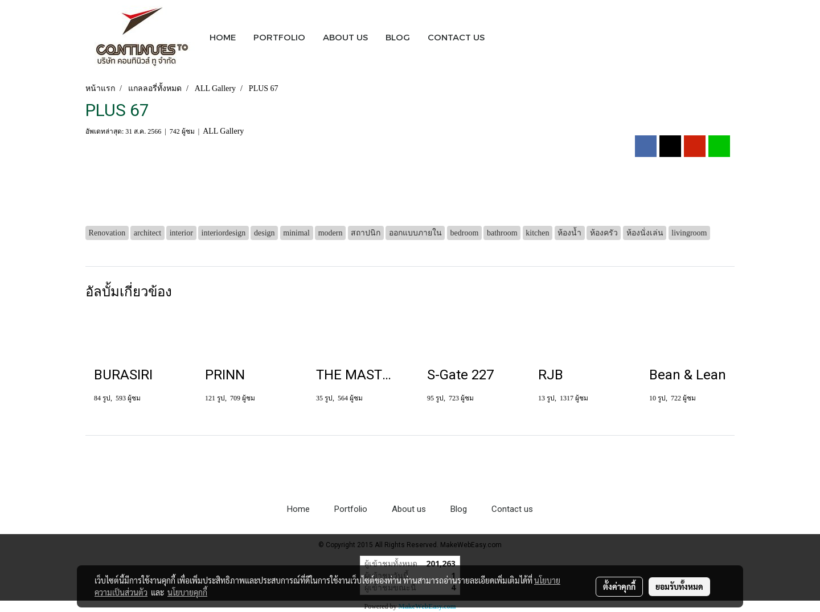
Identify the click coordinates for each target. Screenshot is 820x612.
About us (409, 509)
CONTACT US (456, 37)
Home (298, 509)
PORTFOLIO (279, 37)
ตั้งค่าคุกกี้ (619, 586)
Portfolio (350, 509)
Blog (458, 509)
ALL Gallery (223, 131)
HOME (223, 37)
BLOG (398, 37)
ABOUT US (345, 37)
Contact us (512, 509)
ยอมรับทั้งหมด (679, 586)
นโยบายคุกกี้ (187, 592)
